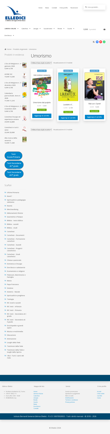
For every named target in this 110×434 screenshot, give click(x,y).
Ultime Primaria (13, 192)
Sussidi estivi (48, 29)
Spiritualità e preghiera (16, 295)
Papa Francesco (13, 284)
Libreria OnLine (38, 394)
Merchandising (12, 209)
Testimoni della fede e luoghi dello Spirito (15, 351)
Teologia (10, 299)
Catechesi (25, 29)
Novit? (9, 196)
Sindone (10, 288)
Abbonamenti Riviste (15, 213)
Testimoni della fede (15, 346)
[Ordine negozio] (41, 63)
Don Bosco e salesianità (16, 267)
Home (40, 8)
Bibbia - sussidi (12, 224)
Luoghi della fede (13, 342)
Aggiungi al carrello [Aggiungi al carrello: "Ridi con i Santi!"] (94, 117)
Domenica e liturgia (14, 264)
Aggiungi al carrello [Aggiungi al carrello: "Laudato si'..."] (68, 118)
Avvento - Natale (13, 292)
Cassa (99, 398)
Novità (9, 206)
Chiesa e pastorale (14, 260)
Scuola (69, 29)
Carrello (99, 396)
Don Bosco (8, 35)
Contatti (54, 8)
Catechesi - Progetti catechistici (14, 249)
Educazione (11, 335)
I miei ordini (100, 394)
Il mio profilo (64, 8)
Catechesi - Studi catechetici (13, 255)
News (47, 8)
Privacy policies (70, 402)
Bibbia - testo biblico (15, 220)
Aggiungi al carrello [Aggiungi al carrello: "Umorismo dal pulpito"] (41, 116)
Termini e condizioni (71, 400)
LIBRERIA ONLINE (10, 29)
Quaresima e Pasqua (15, 217)
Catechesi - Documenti (15, 235)
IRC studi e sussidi (14, 303)
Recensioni (74, 8)
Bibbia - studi (12, 228)
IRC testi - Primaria (14, 310)
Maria (9, 281)
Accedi (99, 391)
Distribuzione (69, 398)
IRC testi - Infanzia (14, 306)
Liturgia (35, 29)
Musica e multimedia (15, 331)
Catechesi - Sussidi (14, 245)
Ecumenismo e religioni (16, 271)
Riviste (60, 29)
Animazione (11, 339)
